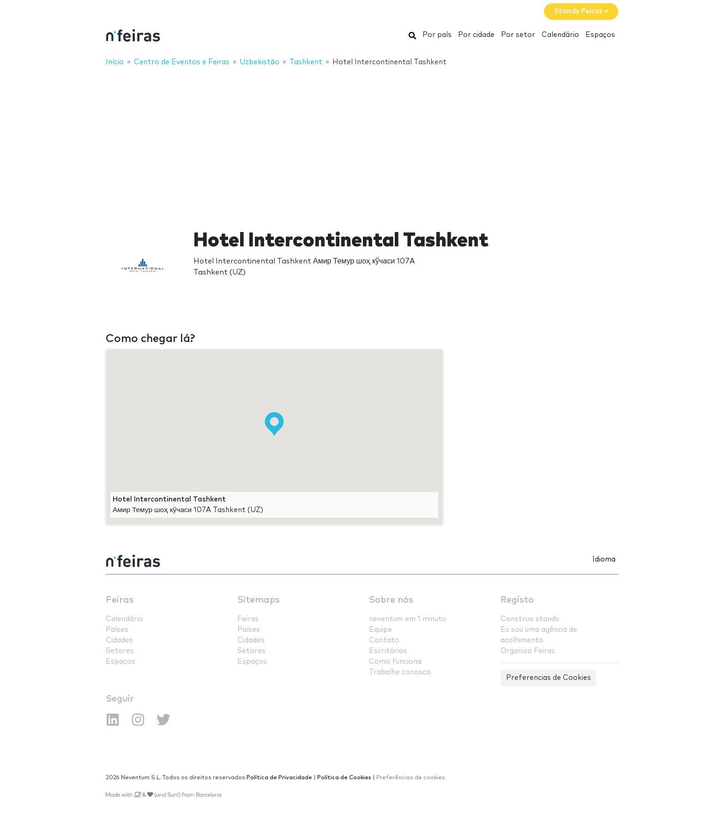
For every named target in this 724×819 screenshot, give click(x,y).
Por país (437, 34)
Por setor (518, 34)
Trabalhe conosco (400, 672)
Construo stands (530, 619)
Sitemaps (258, 600)
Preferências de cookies (410, 778)
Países (117, 629)
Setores (120, 651)
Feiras (120, 600)
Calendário (560, 34)
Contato (384, 640)
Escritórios (388, 651)
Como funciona (395, 661)
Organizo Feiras (528, 651)
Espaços (600, 34)
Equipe (380, 629)
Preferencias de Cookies (548, 677)
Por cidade (476, 34)
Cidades (119, 640)
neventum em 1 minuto (407, 619)
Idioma (603, 559)
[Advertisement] (362, 142)
